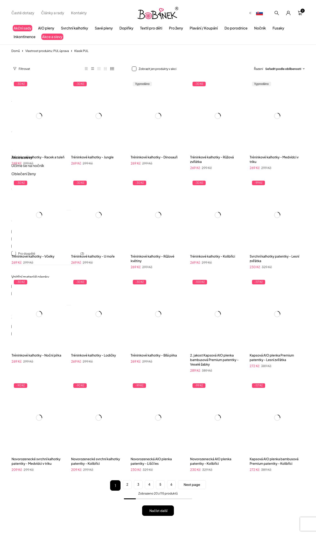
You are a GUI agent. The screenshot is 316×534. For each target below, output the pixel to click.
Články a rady (52, 12)
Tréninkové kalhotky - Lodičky (93, 355)
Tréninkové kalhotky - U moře (93, 256)
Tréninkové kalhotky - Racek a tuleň (38, 157)
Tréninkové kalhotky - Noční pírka (36, 355)
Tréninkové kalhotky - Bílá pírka (154, 355)
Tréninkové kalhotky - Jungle (92, 157)
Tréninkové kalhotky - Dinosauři (154, 157)
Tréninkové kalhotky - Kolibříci (212, 256)
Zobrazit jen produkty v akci (158, 69)
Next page (196, 485)
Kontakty (79, 12)
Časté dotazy (22, 12)
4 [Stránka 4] (147, 485)
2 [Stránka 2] (122, 485)
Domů (15, 51)
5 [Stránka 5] (160, 485)
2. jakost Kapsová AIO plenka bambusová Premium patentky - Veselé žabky (214, 359)
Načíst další (158, 510)
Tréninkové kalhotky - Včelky (33, 256)
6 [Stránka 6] (172, 485)
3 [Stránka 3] (134, 485)
